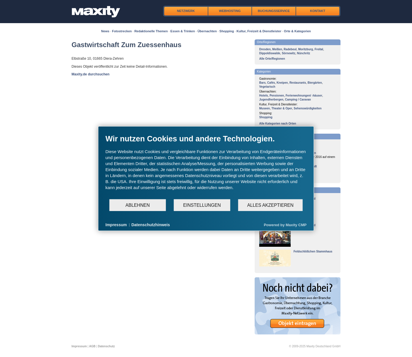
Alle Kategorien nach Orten (277, 123)
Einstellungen (202, 204)
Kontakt (317, 11)
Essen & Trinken (183, 31)
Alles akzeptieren (270, 204)
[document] (206, 166)
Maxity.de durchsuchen (90, 74)
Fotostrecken (122, 31)
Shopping (226, 31)
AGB (92, 346)
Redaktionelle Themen (151, 31)
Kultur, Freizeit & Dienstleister (259, 31)
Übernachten (207, 31)
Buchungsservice (274, 11)
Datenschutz (106, 346)
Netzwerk (186, 11)
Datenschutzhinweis (150, 224)
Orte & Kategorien (297, 31)
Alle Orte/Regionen (272, 58)
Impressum (79, 346)
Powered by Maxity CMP (285, 224)
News (105, 31)
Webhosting (230, 11)
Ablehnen (138, 204)
